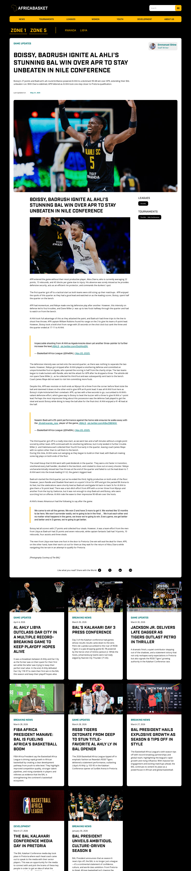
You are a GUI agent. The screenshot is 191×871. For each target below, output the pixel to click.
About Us (169, 19)
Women (95, 19)
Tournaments (46, 19)
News (22, 19)
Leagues (70, 19)
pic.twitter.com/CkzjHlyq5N (74, 346)
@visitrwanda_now (48, 423)
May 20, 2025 (82, 353)
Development (144, 19)
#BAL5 (55, 346)
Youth (120, 19)
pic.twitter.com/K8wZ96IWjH (102, 423)
